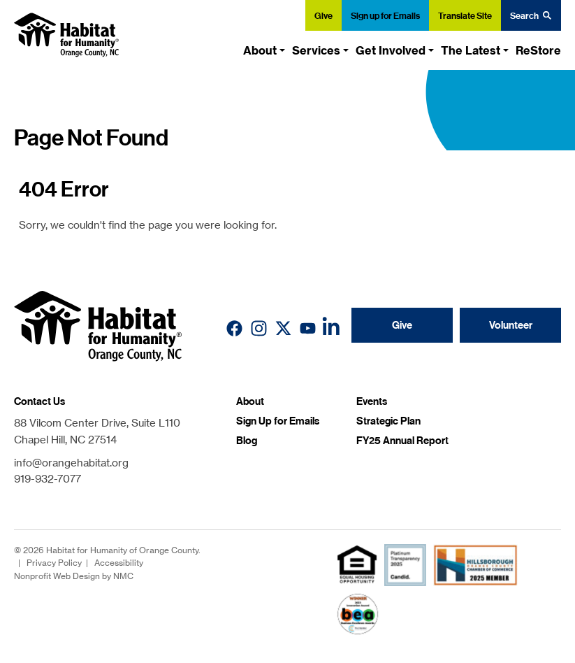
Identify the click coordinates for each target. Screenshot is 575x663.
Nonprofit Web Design (57, 576)
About (250, 401)
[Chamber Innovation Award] (358, 614)
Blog (246, 440)
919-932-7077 (47, 478)
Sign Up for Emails (277, 421)
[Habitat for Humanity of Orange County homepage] (66, 35)
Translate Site (465, 15)
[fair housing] (357, 564)
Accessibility (118, 562)
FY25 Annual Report (402, 440)
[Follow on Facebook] (234, 328)
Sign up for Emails (385, 15)
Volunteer (510, 325)
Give (323, 15)
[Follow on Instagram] (259, 328)
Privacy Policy (54, 562)
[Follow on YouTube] (308, 328)
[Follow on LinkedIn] (332, 329)
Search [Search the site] (531, 15)
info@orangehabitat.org (71, 462)
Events (371, 401)
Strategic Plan (388, 421)
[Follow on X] (283, 328)
